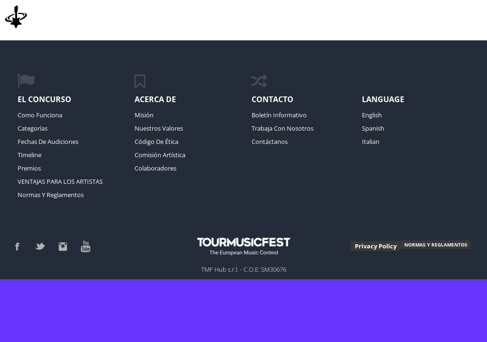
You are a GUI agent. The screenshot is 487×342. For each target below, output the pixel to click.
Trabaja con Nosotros (282, 128)
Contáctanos (270, 141)
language (383, 99)
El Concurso (44, 99)
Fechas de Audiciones (48, 141)
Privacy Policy (376, 246)
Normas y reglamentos (51, 194)
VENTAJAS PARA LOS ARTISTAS (60, 181)
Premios (29, 168)
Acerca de (155, 99)
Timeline (29, 155)
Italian (371, 141)
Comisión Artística (160, 155)
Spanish (373, 128)
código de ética (156, 141)
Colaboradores (155, 168)
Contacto (272, 99)
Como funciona (40, 115)
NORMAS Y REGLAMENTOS (436, 244)
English (372, 115)
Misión (144, 115)
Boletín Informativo (279, 115)
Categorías (33, 128)
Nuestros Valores (159, 128)
